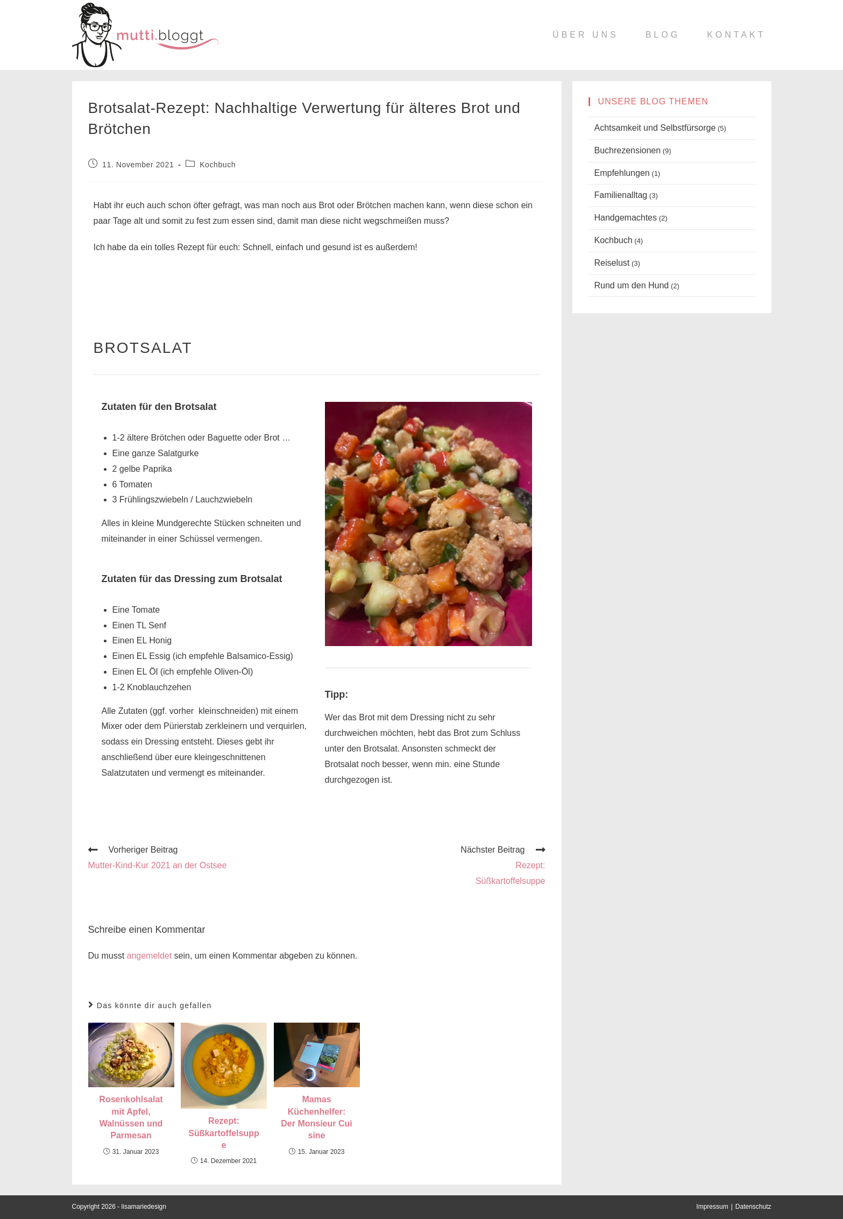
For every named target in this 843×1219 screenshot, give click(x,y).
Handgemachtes (625, 217)
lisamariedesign (144, 1206)
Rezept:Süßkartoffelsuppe (223, 1133)
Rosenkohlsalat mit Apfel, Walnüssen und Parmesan (130, 1117)
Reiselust (612, 262)
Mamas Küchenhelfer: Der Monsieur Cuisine (316, 1117)
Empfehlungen (622, 173)
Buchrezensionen (627, 150)
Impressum (712, 1206)
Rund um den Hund (631, 285)
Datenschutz (753, 1206)
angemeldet (149, 955)
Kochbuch (218, 164)
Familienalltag (621, 195)
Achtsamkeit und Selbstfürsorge (655, 127)
